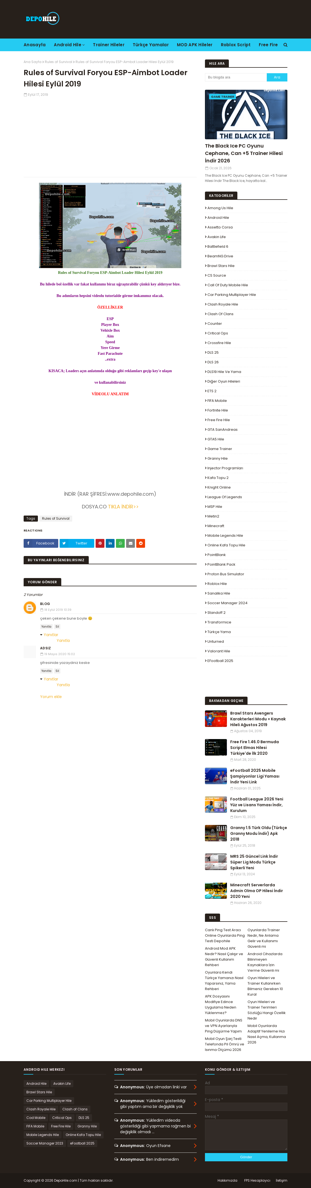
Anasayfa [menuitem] (35, 45)
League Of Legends (224, 497)
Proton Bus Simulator (225, 574)
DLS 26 (213, 362)
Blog (45, 603)
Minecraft (215, 525)
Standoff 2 (216, 612)
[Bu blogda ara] (236, 77)
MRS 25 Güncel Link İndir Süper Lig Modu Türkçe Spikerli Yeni (254, 862)
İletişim (281, 1180)
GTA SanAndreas (222, 429)
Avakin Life (216, 236)
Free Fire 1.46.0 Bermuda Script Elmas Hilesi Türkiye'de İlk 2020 (254, 747)
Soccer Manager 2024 (227, 603)
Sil (57, 627)
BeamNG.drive (220, 256)
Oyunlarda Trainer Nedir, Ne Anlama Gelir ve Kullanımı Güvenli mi (264, 938)
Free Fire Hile (218, 420)
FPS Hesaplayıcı (257, 1180)
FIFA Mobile (217, 400)
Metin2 (213, 516)
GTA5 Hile (215, 439)
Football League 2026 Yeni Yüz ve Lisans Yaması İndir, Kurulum (256, 804)
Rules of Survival (58, 61)
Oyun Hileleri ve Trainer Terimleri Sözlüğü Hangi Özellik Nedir (267, 1010)
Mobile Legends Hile (225, 535)
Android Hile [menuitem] (67, 45)
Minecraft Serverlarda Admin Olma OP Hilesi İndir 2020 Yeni (256, 890)
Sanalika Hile (218, 593)
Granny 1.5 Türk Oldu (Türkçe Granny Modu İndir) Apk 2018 (258, 833)
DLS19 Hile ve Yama (224, 371)
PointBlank (216, 554)
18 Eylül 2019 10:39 (57, 609)
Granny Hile (217, 458)
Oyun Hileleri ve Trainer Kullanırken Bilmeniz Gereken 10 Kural (265, 986)
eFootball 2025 (220, 660)
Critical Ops (217, 333)
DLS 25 (213, 352)
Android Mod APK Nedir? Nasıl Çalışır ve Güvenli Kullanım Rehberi (224, 957)
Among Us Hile (220, 208)
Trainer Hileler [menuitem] (108, 45)
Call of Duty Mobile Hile (227, 285)
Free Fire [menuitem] (268, 45)
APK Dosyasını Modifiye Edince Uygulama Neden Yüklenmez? (220, 1004)
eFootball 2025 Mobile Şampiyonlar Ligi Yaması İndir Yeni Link (254, 776)
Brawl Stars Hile (221, 265)
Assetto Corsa (220, 227)
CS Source (216, 275)
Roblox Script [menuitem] (236, 45)
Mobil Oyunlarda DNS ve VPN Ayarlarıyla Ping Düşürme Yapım (223, 1026)
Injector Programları (225, 468)
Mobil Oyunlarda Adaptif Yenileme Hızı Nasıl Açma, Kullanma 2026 (267, 1034)
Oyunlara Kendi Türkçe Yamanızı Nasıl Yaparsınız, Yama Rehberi (224, 980)
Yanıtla (46, 627)
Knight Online (219, 487)
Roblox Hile (217, 583)
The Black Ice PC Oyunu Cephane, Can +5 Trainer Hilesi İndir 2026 (244, 153)
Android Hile (218, 217)
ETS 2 (211, 391)
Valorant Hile (218, 651)
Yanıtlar (51, 634)
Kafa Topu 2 (218, 477)
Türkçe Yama (219, 631)
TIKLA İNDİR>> (123, 506)
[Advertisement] (110, 135)
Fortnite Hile (217, 410)
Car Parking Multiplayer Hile (231, 294)
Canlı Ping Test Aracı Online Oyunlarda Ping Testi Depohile (225, 935)
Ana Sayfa (32, 61)
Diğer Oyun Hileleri (223, 381)
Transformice (219, 622)
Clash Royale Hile (222, 304)
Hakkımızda (227, 1180)
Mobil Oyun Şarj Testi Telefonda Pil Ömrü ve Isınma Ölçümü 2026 (224, 1044)
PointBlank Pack (221, 564)
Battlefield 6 (217, 246)
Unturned (215, 641)
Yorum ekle (51, 696)
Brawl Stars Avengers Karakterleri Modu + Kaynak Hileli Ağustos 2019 (258, 718)
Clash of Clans (220, 314)
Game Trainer (219, 448)
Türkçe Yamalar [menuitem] (151, 45)
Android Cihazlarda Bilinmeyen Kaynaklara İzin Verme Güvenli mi (265, 962)
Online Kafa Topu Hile (226, 545)
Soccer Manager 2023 (44, 1143)
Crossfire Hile (219, 342)
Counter (214, 323)
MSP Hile (214, 506)
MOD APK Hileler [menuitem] (195, 45)
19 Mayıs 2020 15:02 (59, 654)
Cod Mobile (35, 1117)
